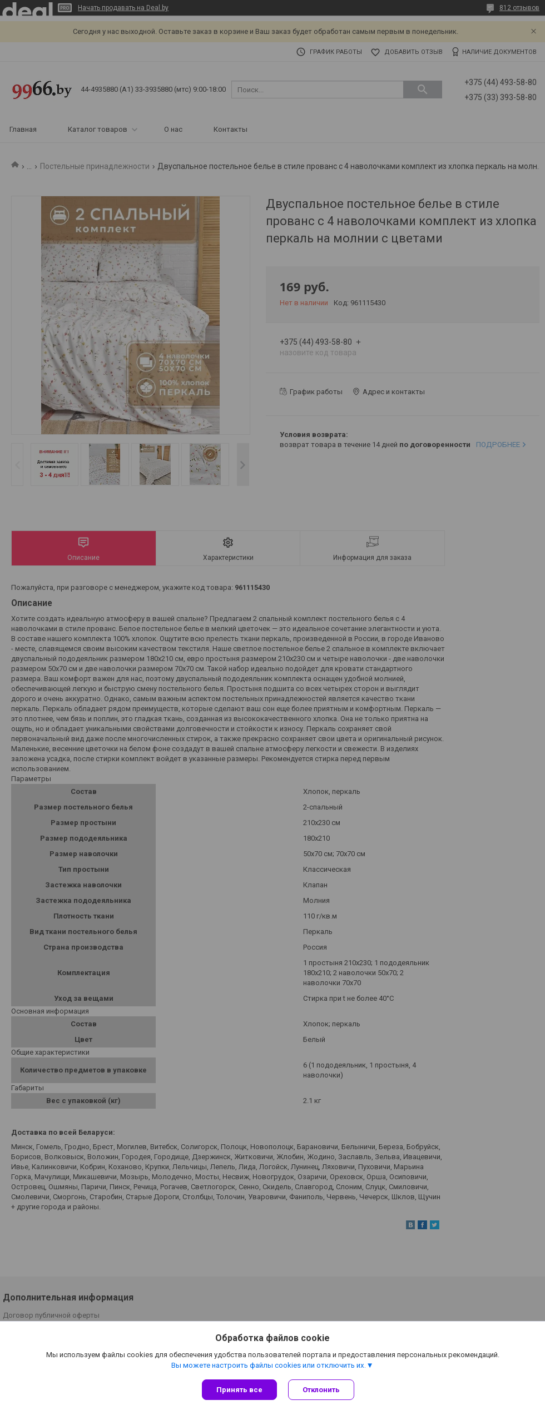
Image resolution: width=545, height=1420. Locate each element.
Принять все (239, 1390)
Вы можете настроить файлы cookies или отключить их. (268, 1365)
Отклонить (321, 1390)
